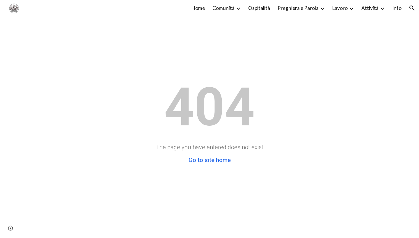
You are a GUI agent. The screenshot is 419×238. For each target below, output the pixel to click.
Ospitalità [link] (259, 8)
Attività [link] (370, 8)
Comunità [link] (223, 8)
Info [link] (397, 8)
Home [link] (198, 8)
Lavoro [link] (340, 8)
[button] (412, 8)
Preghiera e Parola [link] (298, 8)
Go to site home (210, 160)
